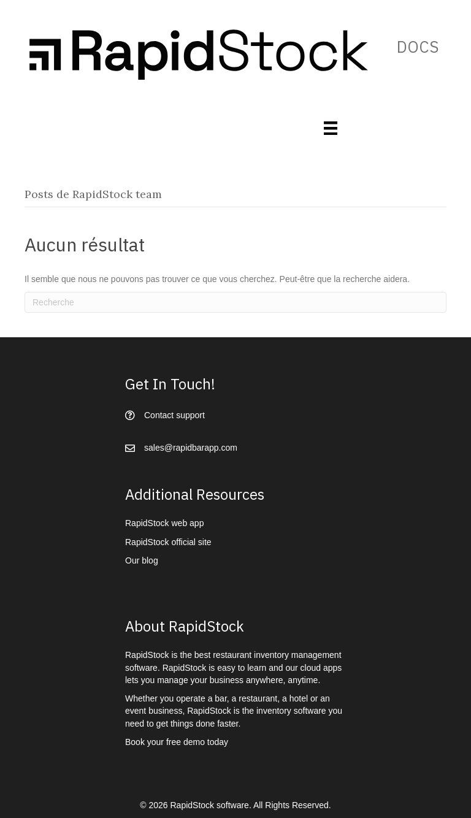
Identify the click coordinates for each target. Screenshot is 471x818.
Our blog (141, 560)
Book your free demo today (176, 742)
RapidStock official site (168, 542)
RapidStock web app (164, 523)
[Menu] (330, 128)
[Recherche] (235, 302)
